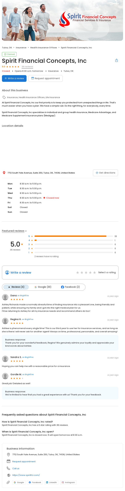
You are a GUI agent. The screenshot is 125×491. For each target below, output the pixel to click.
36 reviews (27, 66)
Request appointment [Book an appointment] (45, 78)
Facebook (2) (69, 287)
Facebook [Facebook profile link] (35, 482)
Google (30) (42, 287)
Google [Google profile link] (19, 482)
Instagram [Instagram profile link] (68, 482)
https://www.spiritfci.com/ (26, 475)
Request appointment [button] (23, 461)
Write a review (20, 272)
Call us (15, 468)
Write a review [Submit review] (14, 78)
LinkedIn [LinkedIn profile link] (51, 482)
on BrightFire (23, 295)
